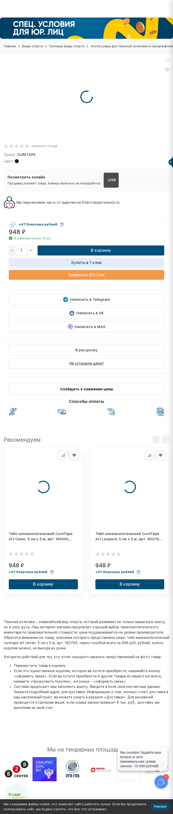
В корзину (101, 250)
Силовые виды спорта (66, 46)
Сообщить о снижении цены (86, 389)
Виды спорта (32, 46)
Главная (10, 46)
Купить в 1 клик (86, 262)
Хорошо (160, 806)
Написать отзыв (44, 146)
